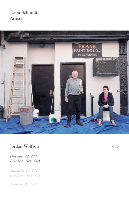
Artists (16, 18)
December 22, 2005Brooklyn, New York (25, 158)
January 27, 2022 (24, 184)
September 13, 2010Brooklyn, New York (25, 172)
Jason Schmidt (23, 12)
